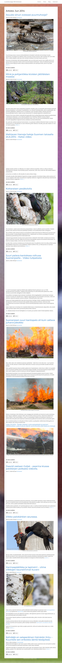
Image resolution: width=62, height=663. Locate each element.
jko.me (38, 658)
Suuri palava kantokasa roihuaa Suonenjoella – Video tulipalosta (24, 256)
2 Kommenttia (20, 642)
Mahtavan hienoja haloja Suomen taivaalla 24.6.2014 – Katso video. (29, 135)
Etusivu (39, 1)
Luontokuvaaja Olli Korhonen (12, 2)
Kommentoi (19, 17)
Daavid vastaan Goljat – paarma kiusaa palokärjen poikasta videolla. (27, 467)
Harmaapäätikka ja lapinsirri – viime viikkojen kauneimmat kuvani (26, 568)
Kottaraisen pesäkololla (19, 188)
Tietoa (44, 1)
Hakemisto (55, 1)
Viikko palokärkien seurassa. (21, 516)
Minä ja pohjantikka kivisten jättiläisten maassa (28, 75)
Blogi (49, 1)
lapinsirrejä (20, 611)
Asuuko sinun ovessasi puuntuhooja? (27, 14)
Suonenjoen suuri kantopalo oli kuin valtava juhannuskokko (30, 321)
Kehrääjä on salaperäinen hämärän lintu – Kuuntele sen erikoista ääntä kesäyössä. (29, 638)
